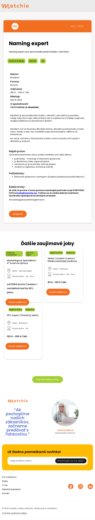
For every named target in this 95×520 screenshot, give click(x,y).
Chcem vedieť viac (17, 302)
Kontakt (5, 493)
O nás (5, 485)
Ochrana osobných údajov (14, 513)
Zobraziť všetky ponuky (47, 379)
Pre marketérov (9, 477)
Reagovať (18, 214)
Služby (5, 481)
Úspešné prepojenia (11, 489)
